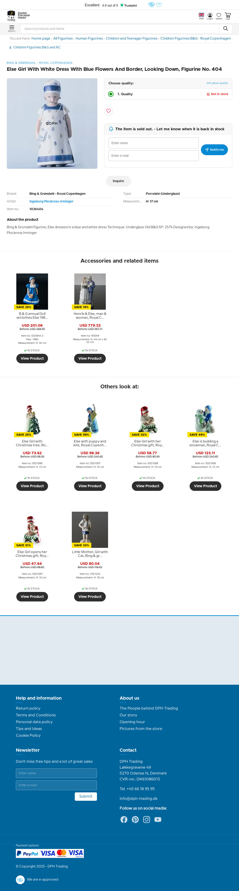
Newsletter (28, 750)
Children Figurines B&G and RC (36, 47)
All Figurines (63, 38)
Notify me (214, 150)
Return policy (28, 708)
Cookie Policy (28, 735)
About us (129, 698)
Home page (40, 38)
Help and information (39, 698)
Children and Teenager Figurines (131, 38)
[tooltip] (32, 316)
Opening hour (132, 722)
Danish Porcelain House (22, 15)
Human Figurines (89, 38)
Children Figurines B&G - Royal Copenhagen (195, 38)
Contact (128, 750)
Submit (85, 796)
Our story (128, 715)
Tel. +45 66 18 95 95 (137, 789)
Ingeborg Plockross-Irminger (51, 201)
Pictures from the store (141, 729)
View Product (32, 358)
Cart (228, 16)
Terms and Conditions (36, 715)
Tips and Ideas (29, 729)
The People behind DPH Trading (149, 708)
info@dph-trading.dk (138, 799)
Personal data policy (34, 722)
